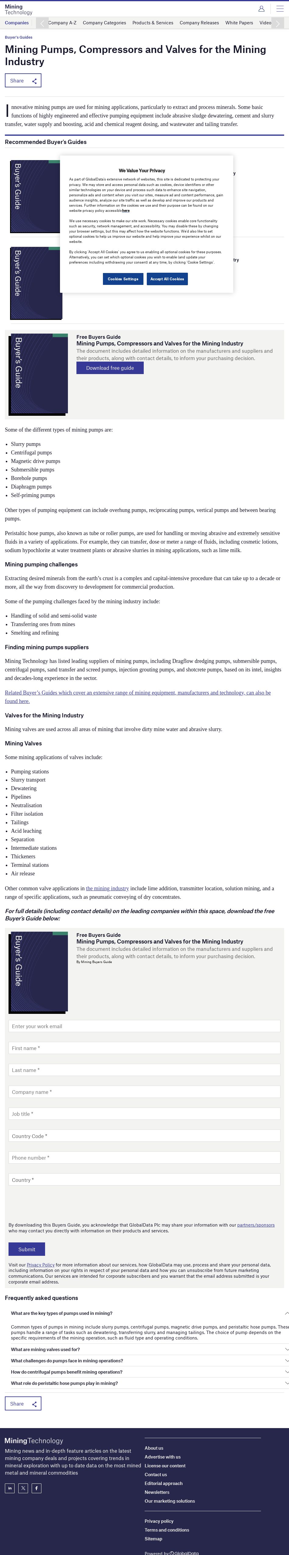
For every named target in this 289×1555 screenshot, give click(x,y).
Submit (27, 1249)
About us (154, 1423)
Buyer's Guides (18, 37)
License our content (165, 1441)
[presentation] (55, 1203)
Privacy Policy (41, 1264)
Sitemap (153, 1514)
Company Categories (104, 22)
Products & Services (152, 22)
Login (261, 9)
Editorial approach (164, 1459)
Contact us (156, 1450)
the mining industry (107, 888)
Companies (17, 22)
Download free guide (111, 368)
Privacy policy (159, 1496)
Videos (266, 22)
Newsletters (157, 1467)
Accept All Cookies (167, 279)
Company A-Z (62, 22)
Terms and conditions (167, 1505)
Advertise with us (163, 1432)
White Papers (239, 22)
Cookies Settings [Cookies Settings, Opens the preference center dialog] (122, 279)
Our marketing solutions (170, 1476)
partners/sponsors (256, 1225)
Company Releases (199, 22)
